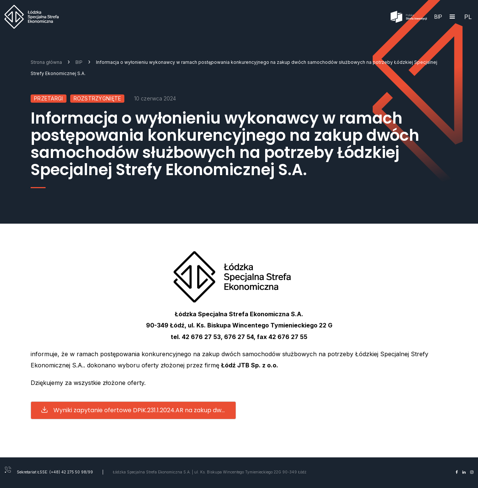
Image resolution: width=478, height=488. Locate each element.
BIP (438, 16)
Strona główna (46, 62)
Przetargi (48, 98)
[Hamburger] (452, 16)
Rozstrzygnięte (97, 98)
